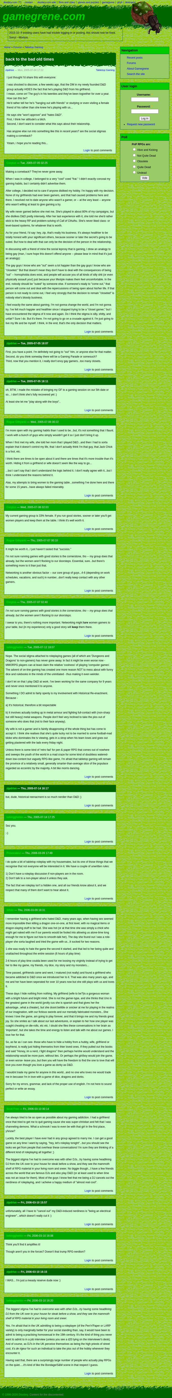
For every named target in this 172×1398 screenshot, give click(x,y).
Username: (145, 94)
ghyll (119, 2)
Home (7, 47)
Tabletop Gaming (33, 47)
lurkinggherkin (14, 647)
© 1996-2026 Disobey (15, 1394)
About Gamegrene (138, 68)
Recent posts (134, 57)
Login (87, 150)
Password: (145, 106)
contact (28, 2)
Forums (17, 47)
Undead (139, 172)
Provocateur (13, 853)
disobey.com (10, 2)
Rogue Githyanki (16, 422)
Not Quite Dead (144, 155)
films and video (67, 2)
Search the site (136, 74)
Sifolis (10, 910)
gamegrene (108, 2)
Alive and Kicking (145, 149)
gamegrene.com (44, 16)
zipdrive (9, 70)
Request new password (141, 124)
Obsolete (140, 161)
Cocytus (11, 163)
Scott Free (12, 1108)
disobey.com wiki (46, 2)
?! (20, 2)
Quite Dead (142, 167)
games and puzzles (88, 2)
